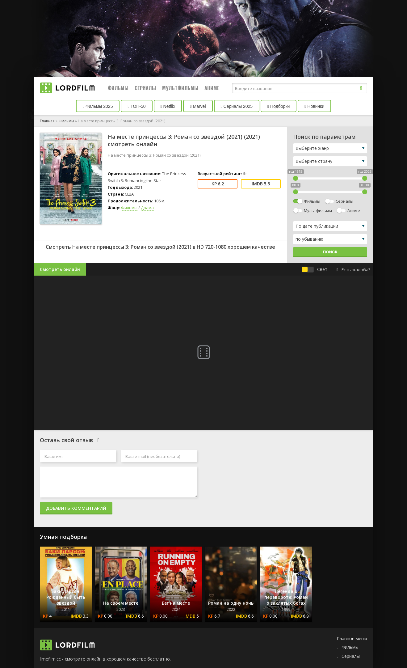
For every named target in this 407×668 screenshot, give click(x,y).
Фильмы (118, 88)
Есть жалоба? (353, 270)
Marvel (198, 106)
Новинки (314, 106)
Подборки (278, 106)
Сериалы (145, 88)
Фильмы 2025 (98, 106)
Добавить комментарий (76, 508)
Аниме (212, 88)
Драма (147, 207)
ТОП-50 (136, 106)
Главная (47, 121)
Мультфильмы (180, 88)
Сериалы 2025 (237, 106)
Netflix (168, 106)
